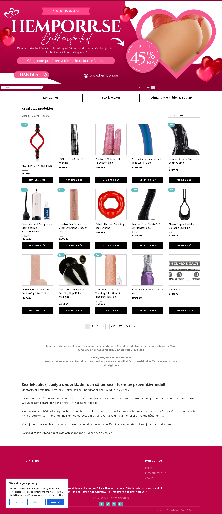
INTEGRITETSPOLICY (156, 473)
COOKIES (150, 478)
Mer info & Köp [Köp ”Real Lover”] (184, 310)
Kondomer (50, 98)
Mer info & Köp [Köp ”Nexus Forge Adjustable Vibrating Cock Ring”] (184, 245)
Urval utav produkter (37, 109)
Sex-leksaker (111, 98)
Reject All (37, 502)
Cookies (160, 510)
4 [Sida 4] (103, 326)
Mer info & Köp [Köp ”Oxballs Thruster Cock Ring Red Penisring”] (111, 245)
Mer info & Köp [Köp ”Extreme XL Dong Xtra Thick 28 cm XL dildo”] (184, 180)
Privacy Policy (172, 510)
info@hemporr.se (119, 497)
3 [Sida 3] (97, 326)
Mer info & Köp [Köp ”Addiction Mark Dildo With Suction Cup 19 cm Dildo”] (37, 310)
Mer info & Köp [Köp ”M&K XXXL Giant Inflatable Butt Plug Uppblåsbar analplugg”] (74, 310)
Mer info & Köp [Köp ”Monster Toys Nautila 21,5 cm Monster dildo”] (148, 245)
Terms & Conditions (189, 510)
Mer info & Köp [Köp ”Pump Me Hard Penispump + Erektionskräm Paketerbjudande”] (37, 245)
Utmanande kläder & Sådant (171, 98)
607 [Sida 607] (120, 326)
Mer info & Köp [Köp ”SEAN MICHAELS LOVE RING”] (37, 180)
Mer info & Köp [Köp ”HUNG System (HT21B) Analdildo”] (74, 180)
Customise (19, 502)
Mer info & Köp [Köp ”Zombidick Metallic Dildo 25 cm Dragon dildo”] (111, 180)
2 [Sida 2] (92, 326)
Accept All (55, 502)
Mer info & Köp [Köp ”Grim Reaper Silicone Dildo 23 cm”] (148, 310)
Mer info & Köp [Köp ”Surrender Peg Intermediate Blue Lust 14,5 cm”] (148, 180)
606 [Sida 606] (113, 326)
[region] (37, 493)
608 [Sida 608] (128, 326)
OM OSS (149, 468)
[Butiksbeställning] (184, 115)
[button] (144, 87)
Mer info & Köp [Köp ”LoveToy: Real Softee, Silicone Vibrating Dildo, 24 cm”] (74, 245)
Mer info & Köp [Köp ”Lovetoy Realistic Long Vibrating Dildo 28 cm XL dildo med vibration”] (111, 310)
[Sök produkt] (22, 87)
